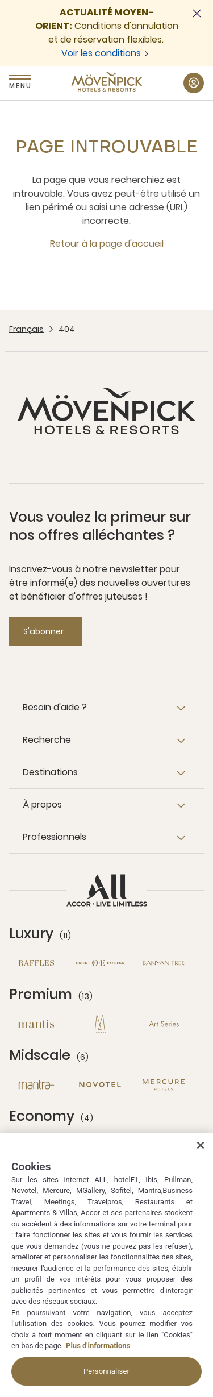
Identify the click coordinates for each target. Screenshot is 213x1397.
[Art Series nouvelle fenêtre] (163, 1024)
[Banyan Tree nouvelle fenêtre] (163, 963)
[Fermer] (200, 1145)
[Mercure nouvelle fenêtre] (163, 1084)
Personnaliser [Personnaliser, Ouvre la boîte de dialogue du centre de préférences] (106, 1371)
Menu (20, 85)
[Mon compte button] (193, 83)
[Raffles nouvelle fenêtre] (36, 963)
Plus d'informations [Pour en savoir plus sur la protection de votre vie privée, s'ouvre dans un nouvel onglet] (98, 1345)
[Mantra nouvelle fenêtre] (36, 1084)
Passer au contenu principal (0, 0)
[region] (106, 1265)
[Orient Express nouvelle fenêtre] (100, 963)
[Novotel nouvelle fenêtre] (100, 1084)
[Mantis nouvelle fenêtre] (36, 1024)
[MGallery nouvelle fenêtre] (100, 1024)
